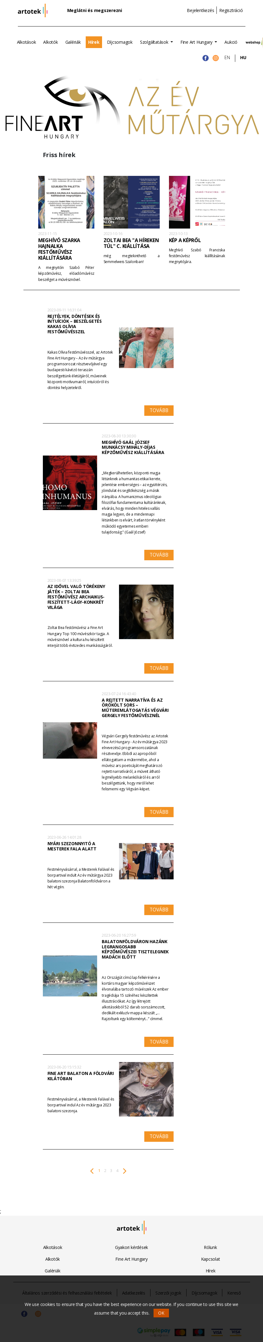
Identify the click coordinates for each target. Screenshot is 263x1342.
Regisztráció (231, 10)
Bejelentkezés (200, 10)
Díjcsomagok (120, 42)
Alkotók (50, 42)
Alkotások (26, 42)
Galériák (73, 42)
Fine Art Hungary (197, 42)
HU (243, 57)
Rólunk (210, 1247)
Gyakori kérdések (131, 1247)
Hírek (94, 42)
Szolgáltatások (154, 42)
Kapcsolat (210, 1259)
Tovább (159, 410)
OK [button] (161, 1313)
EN (227, 57)
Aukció (230, 42)
